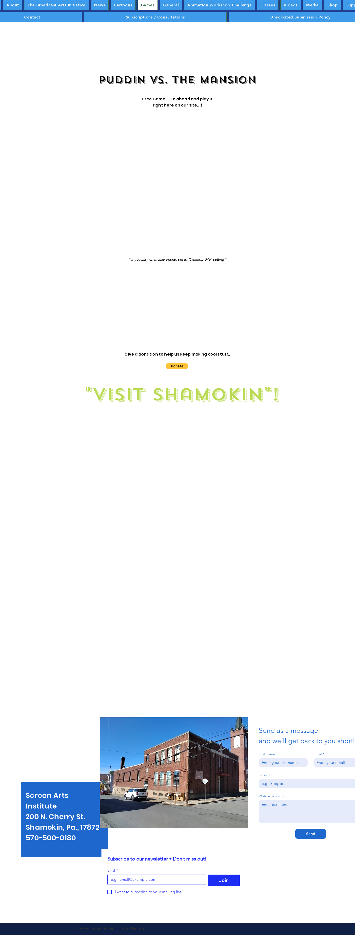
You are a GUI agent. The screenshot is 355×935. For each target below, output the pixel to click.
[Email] (155, 879)
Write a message (272, 796)
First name (267, 754)
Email (112, 870)
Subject (265, 775)
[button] (177, 366)
